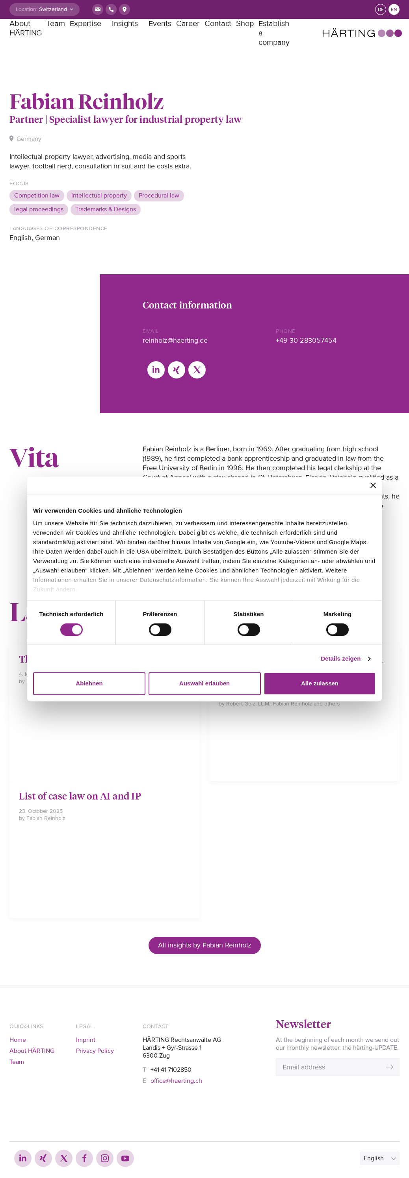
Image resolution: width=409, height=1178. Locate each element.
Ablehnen (89, 683)
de (381, 10)
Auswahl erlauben (204, 683)
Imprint (85, 1040)
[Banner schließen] (373, 485)
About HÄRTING (25, 28)
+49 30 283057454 (306, 340)
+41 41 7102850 (171, 1070)
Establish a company (274, 33)
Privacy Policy (95, 1051)
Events (160, 23)
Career (188, 23)
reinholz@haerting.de (175, 340)
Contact (217, 23)
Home (17, 1040)
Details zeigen (341, 658)
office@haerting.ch (176, 1081)
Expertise (85, 23)
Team (55, 23)
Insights (125, 23)
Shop (245, 23)
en (394, 10)
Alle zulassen (319, 683)
